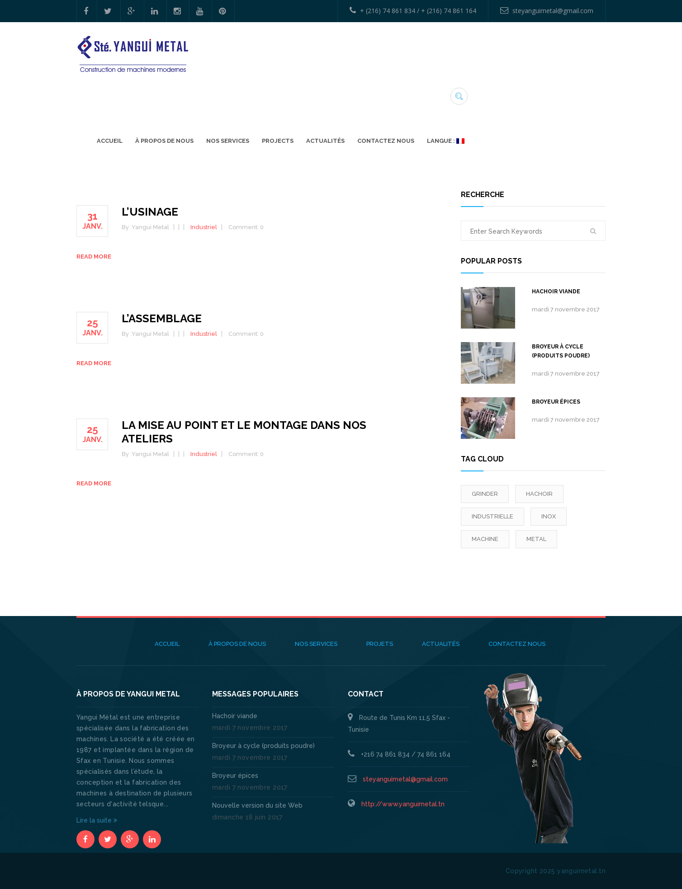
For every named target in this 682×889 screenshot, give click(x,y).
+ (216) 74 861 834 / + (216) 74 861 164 (413, 10)
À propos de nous (300, 93)
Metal (536, 539)
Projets (379, 643)
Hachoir (539, 493)
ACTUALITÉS (461, 93)
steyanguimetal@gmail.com (546, 10)
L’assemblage (162, 318)
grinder (485, 493)
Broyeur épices (556, 402)
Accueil (245, 93)
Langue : (581, 93)
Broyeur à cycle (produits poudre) (561, 351)
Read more (93, 256)
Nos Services (363, 93)
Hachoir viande (556, 291)
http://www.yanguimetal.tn (403, 804)
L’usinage (150, 211)
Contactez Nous (521, 93)
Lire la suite (96, 820)
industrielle (492, 516)
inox (548, 516)
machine (485, 539)
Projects (413, 93)
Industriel (203, 227)
